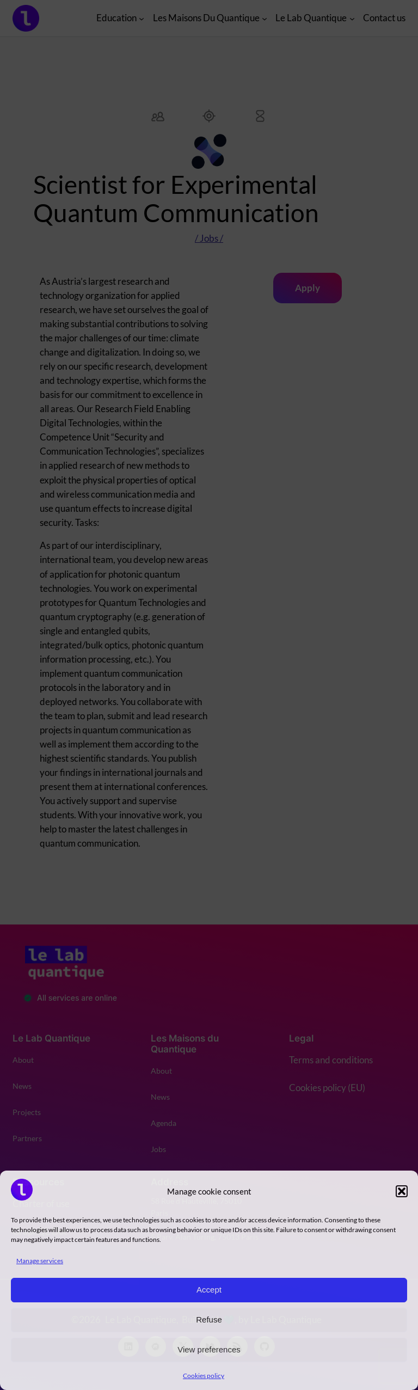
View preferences (209, 1349)
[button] (401, 1191)
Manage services (39, 1261)
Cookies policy (203, 1375)
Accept (209, 1289)
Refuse (209, 1319)
